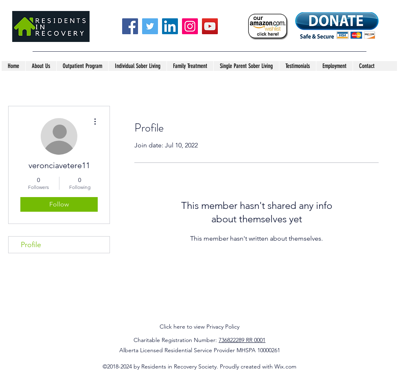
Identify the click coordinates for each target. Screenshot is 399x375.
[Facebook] (130, 26)
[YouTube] (210, 26)
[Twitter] (150, 26)
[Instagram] (190, 26)
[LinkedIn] (170, 26)
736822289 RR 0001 (242, 340)
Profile (31, 244)
